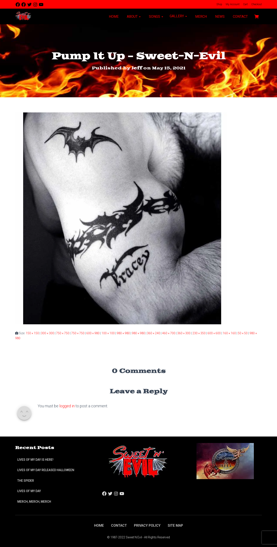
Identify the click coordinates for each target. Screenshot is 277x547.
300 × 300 (47, 333)
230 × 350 (199, 333)
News (219, 16)
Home (113, 16)
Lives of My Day (29, 491)
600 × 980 (93, 333)
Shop (219, 4)
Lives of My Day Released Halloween (45, 470)
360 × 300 (183, 333)
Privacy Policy (147, 525)
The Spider (25, 480)
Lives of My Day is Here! (35, 459)
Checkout (256, 4)
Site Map (175, 525)
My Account (232, 4)
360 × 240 (153, 333)
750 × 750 (62, 333)
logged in (67, 406)
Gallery (178, 16)
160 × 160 (229, 333)
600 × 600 (214, 333)
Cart (245, 4)
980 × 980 (123, 333)
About (133, 16)
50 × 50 (243, 333)
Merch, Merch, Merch (34, 501)
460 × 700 (168, 333)
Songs (155, 16)
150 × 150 (32, 333)
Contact (240, 16)
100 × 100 (108, 333)
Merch (200, 16)
